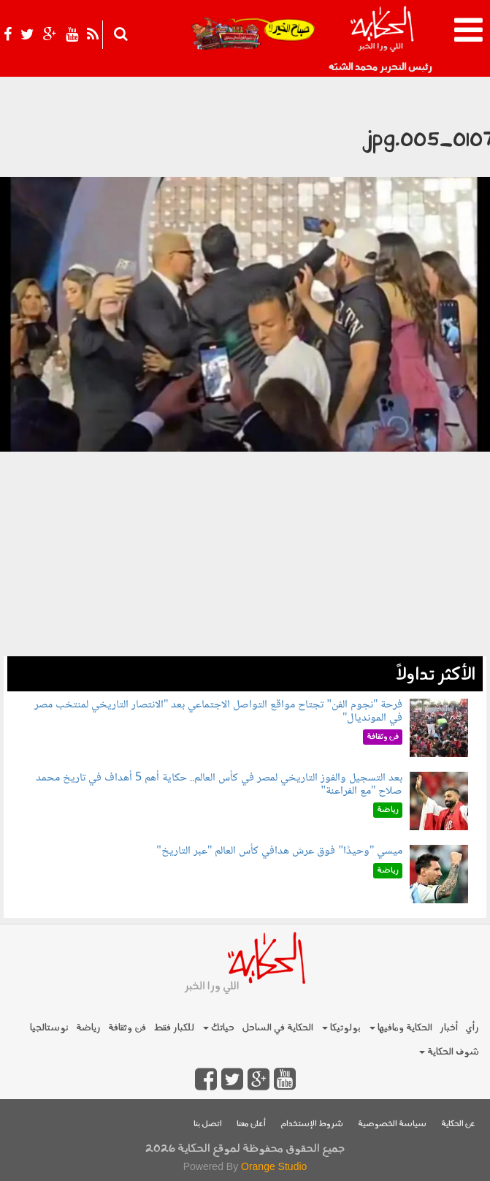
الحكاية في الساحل (277, 1028)
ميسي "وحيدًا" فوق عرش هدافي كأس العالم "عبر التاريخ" (279, 851)
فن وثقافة (127, 1028)
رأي (472, 1028)
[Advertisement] (245, 554)
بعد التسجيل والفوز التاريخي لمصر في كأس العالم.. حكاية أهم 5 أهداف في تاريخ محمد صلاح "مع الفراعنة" (219, 784)
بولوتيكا (341, 1028)
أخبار (449, 1028)
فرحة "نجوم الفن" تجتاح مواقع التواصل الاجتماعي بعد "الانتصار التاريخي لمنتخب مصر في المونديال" (218, 711)
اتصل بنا (208, 1124)
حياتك (218, 1028)
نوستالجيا (49, 1028)
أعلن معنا (251, 1124)
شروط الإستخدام (311, 1124)
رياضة (88, 1028)
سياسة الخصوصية (392, 1124)
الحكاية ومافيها (401, 1028)
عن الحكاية (458, 1124)
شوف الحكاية (449, 1052)
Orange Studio (274, 1166)
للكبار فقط (173, 1028)
